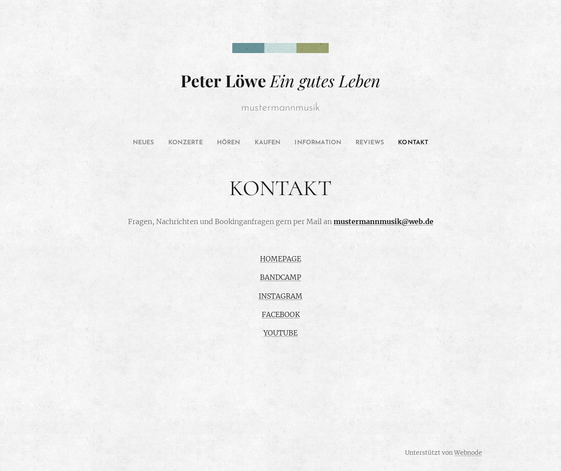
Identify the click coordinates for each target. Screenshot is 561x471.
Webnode (468, 453)
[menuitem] (130, 143)
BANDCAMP (280, 277)
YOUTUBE (280, 333)
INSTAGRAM (280, 296)
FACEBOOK (281, 314)
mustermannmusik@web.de (383, 221)
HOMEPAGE (280, 258)
